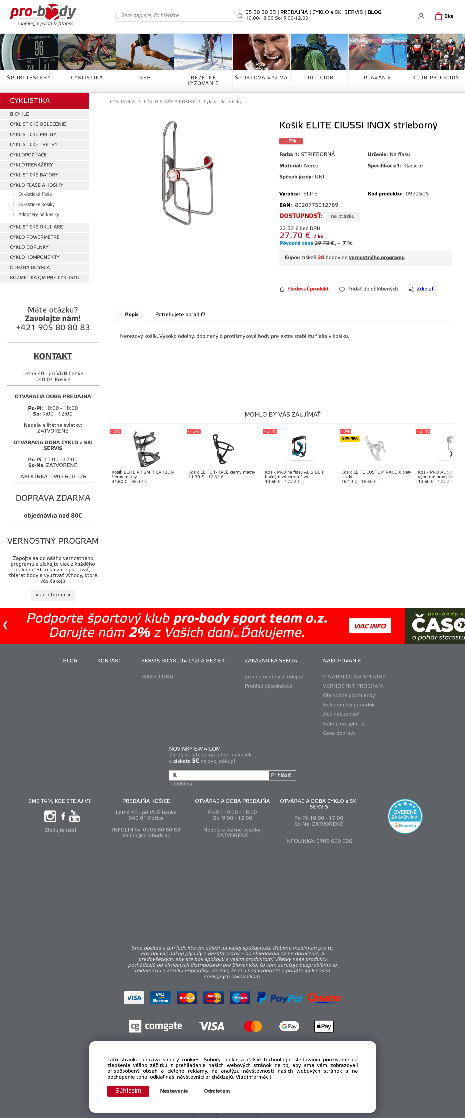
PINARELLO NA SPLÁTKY (354, 677)
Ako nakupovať (341, 714)
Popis (132, 315)
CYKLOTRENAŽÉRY (31, 165)
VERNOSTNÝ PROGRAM (353, 686)
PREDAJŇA (294, 12)
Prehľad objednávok (268, 686)
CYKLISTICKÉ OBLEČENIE (38, 124)
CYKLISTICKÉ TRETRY (34, 145)
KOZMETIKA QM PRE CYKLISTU (44, 278)
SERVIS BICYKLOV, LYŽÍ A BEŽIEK (183, 661)
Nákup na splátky (344, 724)
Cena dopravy (339, 733)
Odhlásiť (184, 784)
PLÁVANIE (378, 78)
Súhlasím (128, 1091)
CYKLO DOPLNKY (29, 247)
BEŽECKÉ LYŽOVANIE (203, 81)
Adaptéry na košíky (38, 215)
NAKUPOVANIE (342, 661)
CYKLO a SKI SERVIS (337, 12)
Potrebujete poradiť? (180, 315)
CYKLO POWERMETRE (35, 237)
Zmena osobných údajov (274, 677)
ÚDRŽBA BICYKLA (30, 268)
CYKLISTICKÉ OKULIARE (36, 227)
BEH (145, 78)
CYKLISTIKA (87, 78)
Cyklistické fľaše (35, 194)
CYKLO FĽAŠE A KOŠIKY (36, 185)
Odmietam (217, 1091)
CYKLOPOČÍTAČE (28, 155)
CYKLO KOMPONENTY (35, 257)
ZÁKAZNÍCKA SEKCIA (271, 661)
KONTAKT (109, 661)
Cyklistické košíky (36, 205)
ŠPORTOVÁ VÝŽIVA (261, 78)
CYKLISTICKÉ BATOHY (34, 175)
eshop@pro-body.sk (146, 835)
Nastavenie (174, 1091)
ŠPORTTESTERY (29, 78)
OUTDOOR (319, 78)
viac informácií (53, 595)
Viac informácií (253, 1077)
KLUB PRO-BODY (435, 78)
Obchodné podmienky (349, 695)
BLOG (70, 661)
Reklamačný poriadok (349, 705)
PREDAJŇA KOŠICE (146, 801)
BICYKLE (19, 114)
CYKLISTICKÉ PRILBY (33, 135)
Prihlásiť (281, 775)
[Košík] (442, 16)
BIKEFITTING (157, 677)
